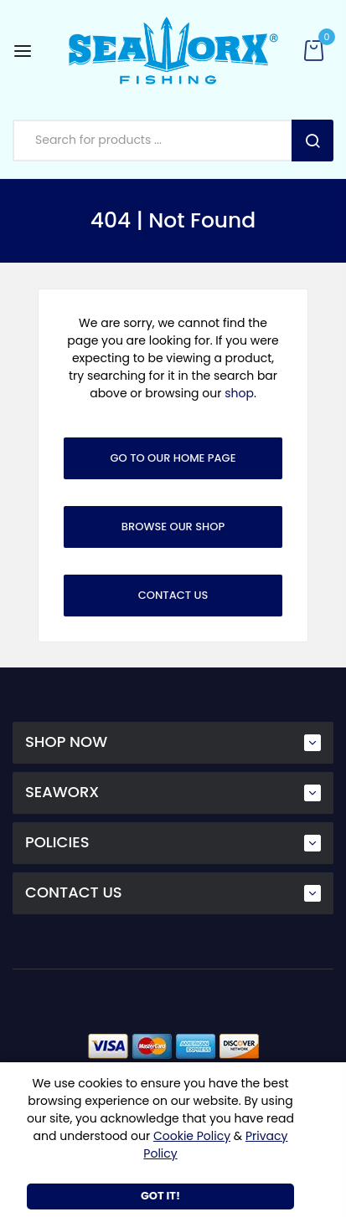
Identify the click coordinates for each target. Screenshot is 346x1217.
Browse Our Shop (173, 526)
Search (312, 140)
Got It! (160, 1196)
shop (239, 393)
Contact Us (173, 595)
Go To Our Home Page (173, 458)
